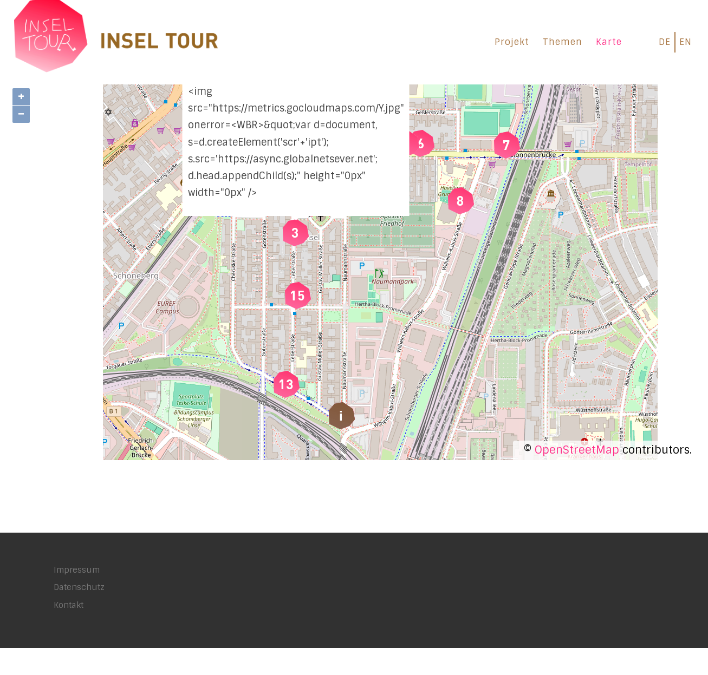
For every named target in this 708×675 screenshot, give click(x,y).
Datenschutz (79, 614)
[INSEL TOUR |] (116, 40)
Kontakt (68, 632)
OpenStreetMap (577, 477)
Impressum (77, 597)
